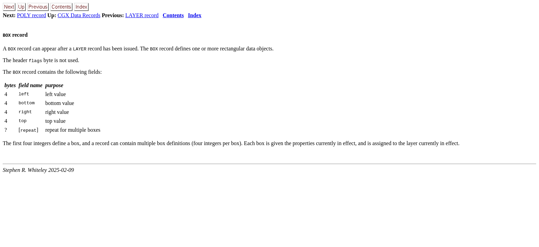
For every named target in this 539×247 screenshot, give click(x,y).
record (15, 35)
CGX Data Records (79, 15)
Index (194, 15)
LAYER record (142, 15)
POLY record (31, 15)
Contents (173, 15)
